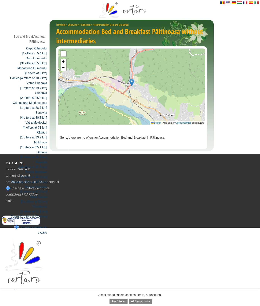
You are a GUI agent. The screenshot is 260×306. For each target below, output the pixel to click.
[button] (131, 83)
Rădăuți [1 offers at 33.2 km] (33, 135)
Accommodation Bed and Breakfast (110, 25)
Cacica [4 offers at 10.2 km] (28, 78)
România (60, 25)
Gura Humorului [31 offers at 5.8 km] (33, 61)
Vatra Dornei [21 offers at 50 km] (34, 199)
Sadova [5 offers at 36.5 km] (33, 155)
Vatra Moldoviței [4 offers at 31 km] (35, 125)
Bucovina (72, 25)
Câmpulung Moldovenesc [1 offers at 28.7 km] (30, 105)
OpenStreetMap (183, 123)
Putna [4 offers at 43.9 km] (29, 182)
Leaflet (156, 123)
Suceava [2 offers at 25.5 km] (33, 95)
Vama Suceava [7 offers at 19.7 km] (33, 85)
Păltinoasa (85, 25)
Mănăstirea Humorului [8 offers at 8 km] (32, 71)
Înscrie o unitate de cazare (30, 229)
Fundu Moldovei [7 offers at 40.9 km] (33, 174)
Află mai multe (140, 301)
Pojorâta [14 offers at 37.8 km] (33, 165)
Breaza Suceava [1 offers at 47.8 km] (33, 189)
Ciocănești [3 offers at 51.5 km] (33, 209)
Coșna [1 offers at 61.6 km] (29, 216)
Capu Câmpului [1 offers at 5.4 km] (34, 51)
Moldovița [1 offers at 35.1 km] (33, 145)
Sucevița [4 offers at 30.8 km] (33, 115)
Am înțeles (118, 301)
